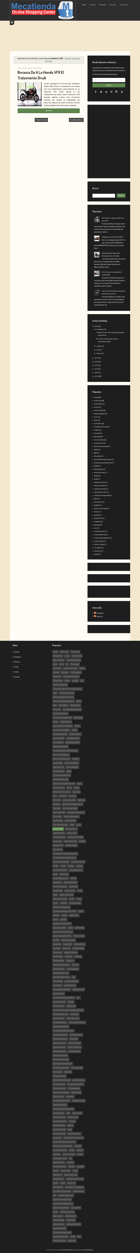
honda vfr (68, 956)
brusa (79, 825)
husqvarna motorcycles (61, 965)
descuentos (98, 502)
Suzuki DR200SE (72, 767)
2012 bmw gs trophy (101, 446)
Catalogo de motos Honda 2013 (112, 237)
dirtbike (96, 505)
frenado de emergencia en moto (64, 911)
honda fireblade (78, 948)
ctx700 (63, 866)
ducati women (70, 891)
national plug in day (60, 1105)
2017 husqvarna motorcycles (63, 697)
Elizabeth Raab (66, 722)
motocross (57, 676)
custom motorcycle (60, 870)
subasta (71, 1166)
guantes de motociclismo (62, 923)
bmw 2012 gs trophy (70, 808)
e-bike (80, 891)
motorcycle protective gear (62, 1064)
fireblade (64, 903)
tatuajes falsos (58, 1179)
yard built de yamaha (60, 1237)
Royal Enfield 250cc (71, 763)
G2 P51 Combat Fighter (61, 730)
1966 (55, 693)
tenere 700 (71, 1183)
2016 (97, 362)
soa (70, 1158)
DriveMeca (100, 613)
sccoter (80, 1154)
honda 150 (57, 944)
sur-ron (55, 1171)
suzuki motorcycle (70, 1175)
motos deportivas (59, 1076)
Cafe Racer (98, 423)
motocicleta (98, 404)
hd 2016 (56, 940)
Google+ (106, 92)
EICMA (96, 466)
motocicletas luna (76, 1035)
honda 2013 (98, 518)
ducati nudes (57, 891)
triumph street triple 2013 (62, 1199)
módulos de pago (78, 1101)
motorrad (68, 1072)
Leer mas (49, 110)
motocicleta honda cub (77, 1022)
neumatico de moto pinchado (63, 1109)
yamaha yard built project (62, 1232)
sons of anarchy (58, 1162)
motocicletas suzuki (60, 1039)
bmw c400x (57, 816)
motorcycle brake (74, 1043)
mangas (71, 1002)
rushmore (97, 551)
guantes (97, 515)
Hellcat (74, 730)
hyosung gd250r (72, 969)
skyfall (67, 681)
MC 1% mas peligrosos (61, 755)
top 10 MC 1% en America (74, 1187)
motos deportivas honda (61, 1080)
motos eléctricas (100, 535)
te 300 (62, 1183)
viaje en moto (58, 1216)
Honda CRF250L (75, 734)
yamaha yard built (59, 1228)
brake (96, 479)
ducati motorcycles (59, 886)
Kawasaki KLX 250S (72, 742)
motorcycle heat (74, 1051)
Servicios (92, 5)
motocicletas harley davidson (63, 1031)
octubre (99, 346)
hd (67, 664)
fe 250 (71, 899)
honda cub (66, 948)
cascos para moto (100, 492)
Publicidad (102, 5)
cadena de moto (99, 482)
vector (55, 1212)
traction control (78, 1191)
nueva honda (77, 1113)
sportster (70, 1162)
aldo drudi (76, 792)
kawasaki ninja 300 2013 (61, 989)
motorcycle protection (71, 676)
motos (96, 407)
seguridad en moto (59, 1158)
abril (98, 350)
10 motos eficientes (60, 685)
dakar (96, 499)
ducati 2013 (57, 882)
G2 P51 (77, 726)
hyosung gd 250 (58, 969)
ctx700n (71, 866)
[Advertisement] (70, 36)
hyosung (97, 525)
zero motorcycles (59, 1241)
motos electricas (78, 1080)
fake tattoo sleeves (60, 899)
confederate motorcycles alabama (65, 854)
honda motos (58, 956)
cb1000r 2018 (58, 845)
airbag (96, 476)
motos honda (98, 410)
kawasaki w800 (58, 994)
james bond (57, 985)
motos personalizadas (61, 1092)
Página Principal (41, 120)
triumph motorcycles (66, 1195)
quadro (71, 1150)
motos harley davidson (102, 538)
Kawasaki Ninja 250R (60, 746)
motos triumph (99, 544)
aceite (79, 783)
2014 (97, 369)
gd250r (64, 915)
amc (54, 796)
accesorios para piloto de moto (64, 783)
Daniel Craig (78, 718)
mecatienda (71, 1006)
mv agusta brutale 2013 (61, 1101)
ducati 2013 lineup (70, 882)
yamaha (75, 681)
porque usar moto (74, 1134)
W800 (69, 771)
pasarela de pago (59, 1129)
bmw (96, 420)
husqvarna (70, 961)
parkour (70, 1125)
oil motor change (59, 1125)
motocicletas (57, 656)
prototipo (78, 1146)
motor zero (74, 1039)
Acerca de (112, 5)
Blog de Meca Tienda (66, 1250)
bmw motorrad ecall (60, 825)
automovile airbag (69, 800)
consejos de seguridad (101, 495)
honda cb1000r (79, 944)
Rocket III (76, 759)
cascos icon (57, 841)
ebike (55, 895)
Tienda (16, 667)
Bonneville (97, 456)
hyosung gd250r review (61, 977)
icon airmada (57, 981)
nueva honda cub (59, 1117)
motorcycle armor (59, 1043)
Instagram (117, 92)
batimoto (81, 800)
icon (95, 528)
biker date (56, 808)
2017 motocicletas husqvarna (63, 701)
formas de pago (74, 903)
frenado (97, 433)
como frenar (57, 849)
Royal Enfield (98, 469)
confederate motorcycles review (64, 858)
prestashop (57, 1138)
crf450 (55, 866)
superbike (80, 1166)
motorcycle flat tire (74, 1047)
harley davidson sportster (62, 936)
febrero (99, 353)
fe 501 (55, 903)
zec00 (73, 1237)
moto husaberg (58, 1018)
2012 (97, 376)
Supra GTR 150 (58, 767)
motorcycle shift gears (61, 1068)
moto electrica (99, 440)
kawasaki (97, 436)
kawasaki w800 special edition (63, 998)
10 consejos (75, 664)
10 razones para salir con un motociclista (67, 689)
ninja (68, 1113)
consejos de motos (100, 427)
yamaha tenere (58, 1224)
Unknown (99, 616)
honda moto (57, 952)
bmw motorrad (70, 821)
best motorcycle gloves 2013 (72, 804)
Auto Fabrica (63, 705)
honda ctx (56, 948)
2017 (97, 358)
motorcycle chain (59, 1047)
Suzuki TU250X (58, 771)
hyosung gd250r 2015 (60, 973)
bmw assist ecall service (75, 812)
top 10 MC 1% (58, 1187)
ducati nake (73, 886)
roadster (80, 1150)
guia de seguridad (59, 928)
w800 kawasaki (58, 1220)
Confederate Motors (60, 713)
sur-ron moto (65, 1171)
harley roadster (79, 936)
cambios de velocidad (75, 837)
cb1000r (82, 841)
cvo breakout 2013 (75, 870)
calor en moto (72, 833)
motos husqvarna (59, 1088)
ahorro (69, 788)
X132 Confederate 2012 (61, 775)
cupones (79, 866)
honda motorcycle (71, 952)
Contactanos (124, 5)
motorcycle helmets (60, 1055)
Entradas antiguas (76, 120)
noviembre (100, 329)
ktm (78, 998)
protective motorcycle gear (62, 1146)
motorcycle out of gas (60, 1059)
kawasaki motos (69, 985)
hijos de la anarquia (68, 940)
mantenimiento (99, 531)
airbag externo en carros (61, 792)
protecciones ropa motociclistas (64, 1142)
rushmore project (69, 1154)
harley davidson (99, 414)
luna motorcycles (59, 1002)
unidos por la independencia (63, 1204)
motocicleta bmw (73, 1018)
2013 (97, 373)
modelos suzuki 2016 (60, 1014)
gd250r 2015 (74, 915)
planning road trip (59, 1134)
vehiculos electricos (67, 1212)
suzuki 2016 (57, 1175)
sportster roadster (59, 1166)
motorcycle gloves (59, 1051)
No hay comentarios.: (35, 68)
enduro (96, 430)
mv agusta (97, 548)
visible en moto (70, 1216)
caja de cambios (99, 485)
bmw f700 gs (57, 821)
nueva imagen (73, 1117)
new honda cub (58, 1113)
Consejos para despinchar (103, 463)
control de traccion (78, 862)
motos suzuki (98, 541)
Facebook (96, 92)
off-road (72, 1121)
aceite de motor (99, 472)
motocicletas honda (60, 1035)
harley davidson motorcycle (62, 932)
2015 (97, 365)
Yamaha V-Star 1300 (60, 779)
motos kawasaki (74, 1088)
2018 (97, 326)
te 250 (55, 1183)
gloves (55, 919)
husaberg (97, 521)
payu (69, 1129)
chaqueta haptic (71, 845)
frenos (96, 512)
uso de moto (76, 1208)
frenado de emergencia (61, 907)
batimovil (56, 804)
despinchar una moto (60, 878)
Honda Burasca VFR (60, 734)
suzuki (96, 554)
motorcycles (57, 1072)
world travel (71, 1220)
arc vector (72, 796)
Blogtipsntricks (87, 1250)
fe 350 (79, 899)
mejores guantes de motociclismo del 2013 (68, 1010)
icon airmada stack (71, 981)
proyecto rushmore (60, 1150)
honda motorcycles (73, 660)
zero (79, 1237)
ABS (95, 453)
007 (82, 681)
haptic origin (79, 928)
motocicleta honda (59, 1022)
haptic (70, 928)
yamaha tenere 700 (73, 1224)
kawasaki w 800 (78, 989)
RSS (122, 92)
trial (54, 1195)
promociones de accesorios (73, 1138)
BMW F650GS (75, 705)
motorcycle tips (77, 1068)
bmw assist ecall (59, 812)
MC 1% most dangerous (61, 759)
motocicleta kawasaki (60, 1026)
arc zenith (56, 800)
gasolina (56, 915)
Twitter (101, 92)
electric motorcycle (100, 508)
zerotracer (71, 1241)
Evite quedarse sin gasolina (62, 726)
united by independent (61, 1208)
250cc (96, 450)
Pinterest (111, 92)
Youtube (17, 677)
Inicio (84, 5)
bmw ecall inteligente (71, 816)
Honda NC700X (58, 738)
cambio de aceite (100, 489)
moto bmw (74, 1014)
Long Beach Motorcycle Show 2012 (65, 751)
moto (96, 417)
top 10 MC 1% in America (62, 1191)
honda (96, 397)
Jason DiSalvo (58, 742)
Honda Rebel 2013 (72, 738)
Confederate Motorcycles (103, 459)
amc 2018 (62, 796)
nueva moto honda (59, 1121)
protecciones (98, 443)
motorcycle (98, 401)
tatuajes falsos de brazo (74, 1179)
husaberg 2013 (58, 961)
